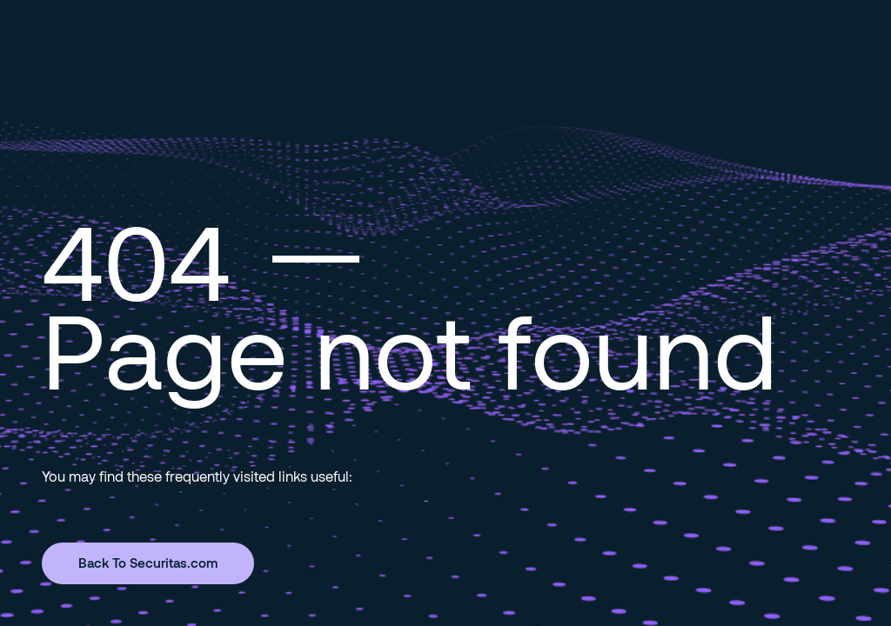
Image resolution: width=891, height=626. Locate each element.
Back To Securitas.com (148, 562)
